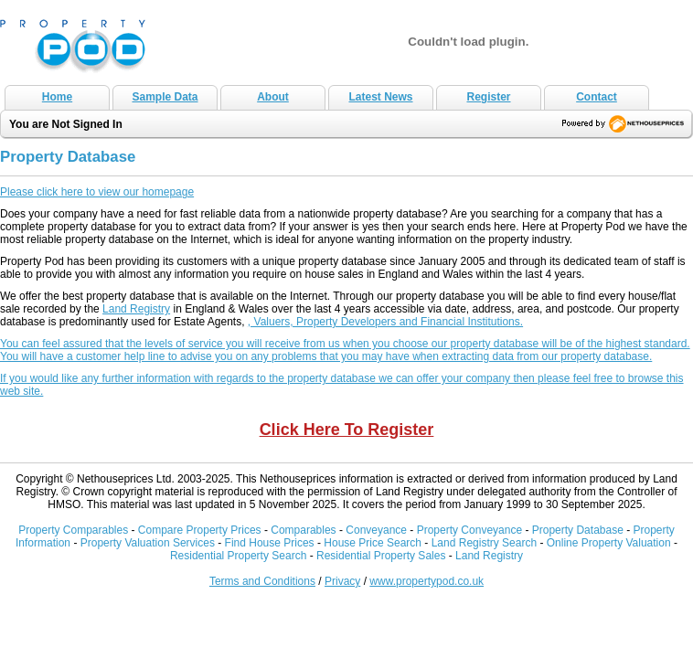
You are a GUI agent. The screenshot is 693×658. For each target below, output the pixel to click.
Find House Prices (270, 542)
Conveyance (376, 530)
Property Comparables (73, 530)
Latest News (380, 96)
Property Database (578, 530)
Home (57, 96)
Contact (596, 96)
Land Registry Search (484, 542)
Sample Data (164, 96)
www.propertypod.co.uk (426, 581)
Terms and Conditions (262, 581)
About (273, 96)
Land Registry (136, 308)
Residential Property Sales (380, 555)
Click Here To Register (347, 429)
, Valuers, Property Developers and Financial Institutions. (385, 321)
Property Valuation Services (147, 542)
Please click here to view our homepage (97, 192)
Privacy (342, 581)
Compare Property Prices (199, 530)
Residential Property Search (238, 555)
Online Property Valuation (609, 542)
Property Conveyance (471, 530)
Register (488, 96)
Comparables (303, 530)
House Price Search (372, 542)
